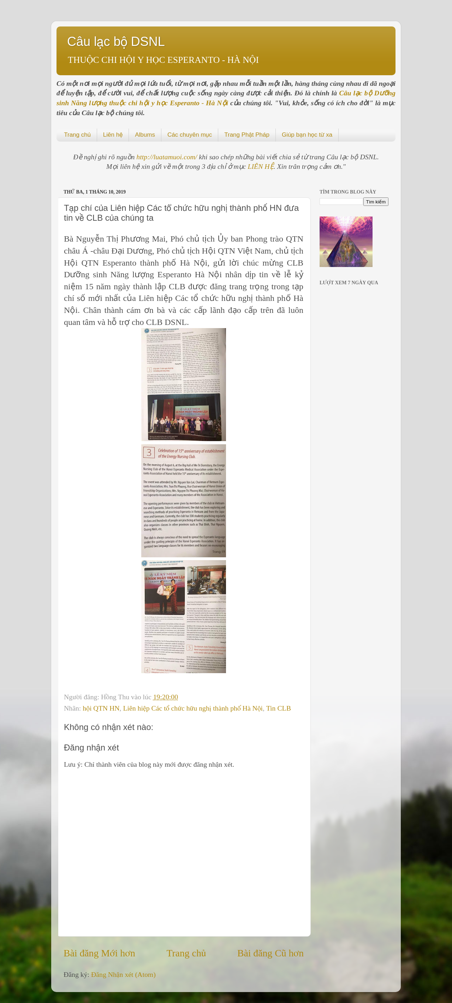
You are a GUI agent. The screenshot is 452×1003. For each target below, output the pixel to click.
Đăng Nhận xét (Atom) (123, 974)
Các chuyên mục (189, 134)
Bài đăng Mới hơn (99, 953)
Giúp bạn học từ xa (307, 134)
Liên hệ (113, 134)
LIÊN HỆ (261, 166)
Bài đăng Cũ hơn (270, 953)
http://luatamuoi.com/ (167, 157)
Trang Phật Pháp (246, 134)
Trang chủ (77, 134)
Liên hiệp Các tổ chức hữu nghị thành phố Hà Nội (193, 708)
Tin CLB (278, 708)
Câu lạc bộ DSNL (116, 41)
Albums (145, 134)
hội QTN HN (101, 708)
